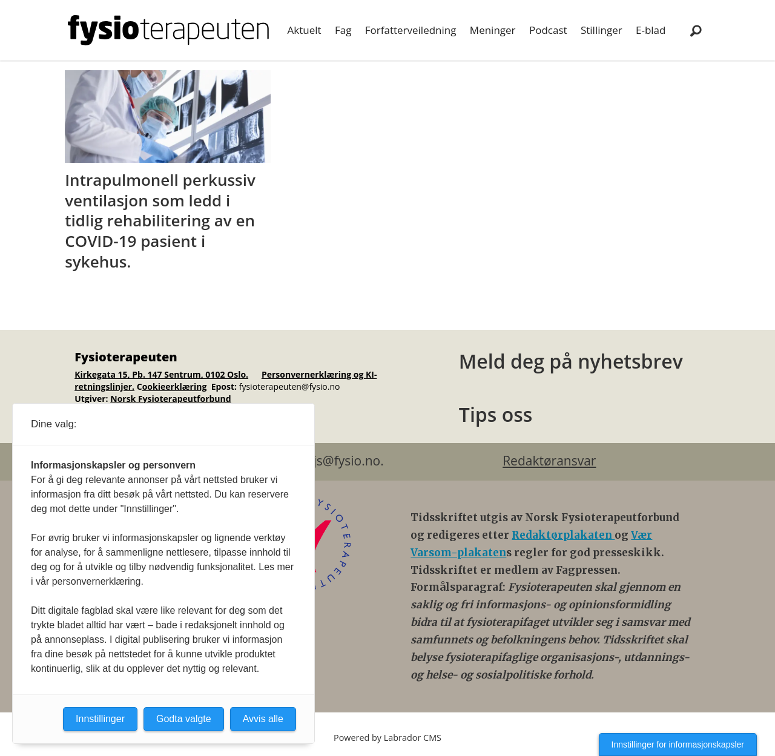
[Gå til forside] (168, 30)
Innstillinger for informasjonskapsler (678, 744)
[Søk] (695, 30)
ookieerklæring (174, 386)
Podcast (548, 30)
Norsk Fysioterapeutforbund (170, 398)
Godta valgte (183, 719)
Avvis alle (263, 719)
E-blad (650, 30)
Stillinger (601, 30)
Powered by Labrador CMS (387, 737)
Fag (343, 30)
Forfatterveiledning (411, 30)
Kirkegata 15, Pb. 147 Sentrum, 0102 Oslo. (161, 374)
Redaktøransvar (549, 460)
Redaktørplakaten (563, 535)
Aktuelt (305, 30)
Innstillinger (100, 719)
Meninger (493, 30)
